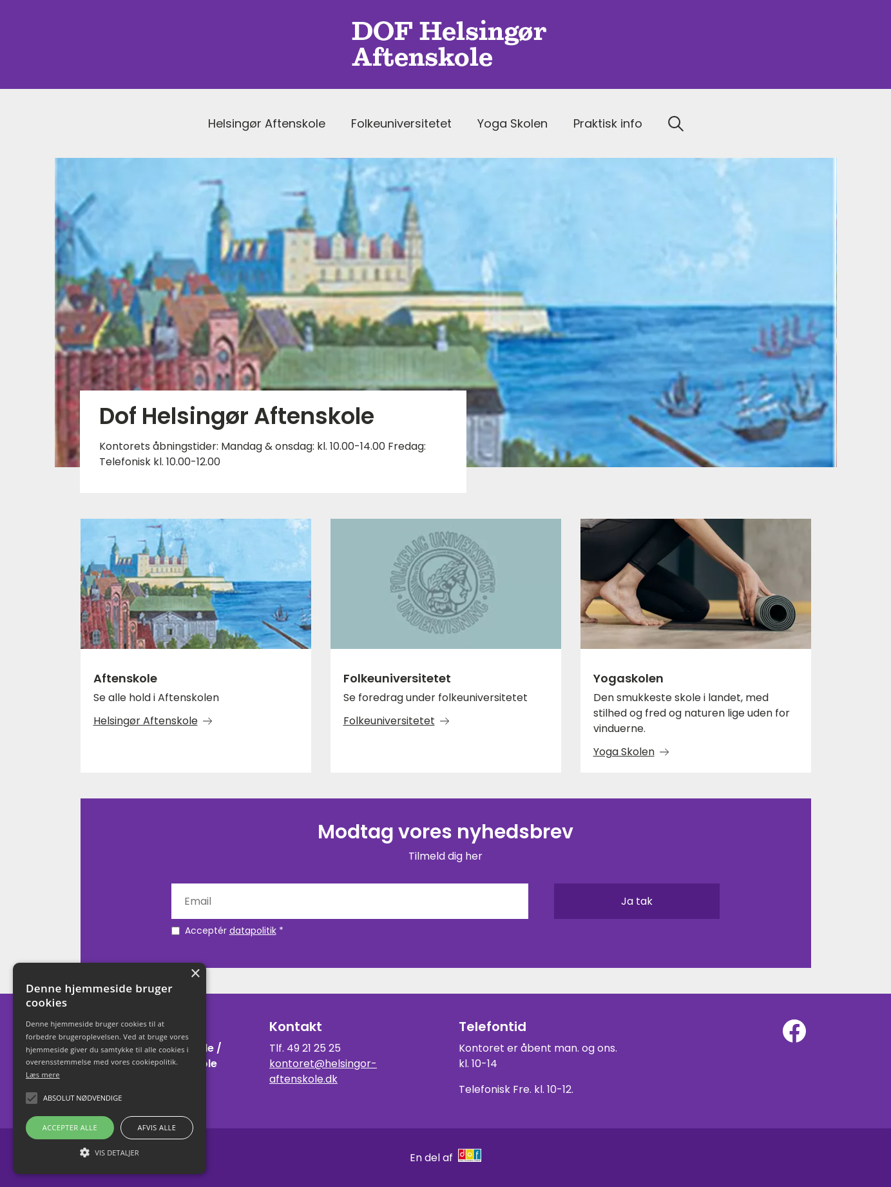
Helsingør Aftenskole (266, 123)
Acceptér (234, 930)
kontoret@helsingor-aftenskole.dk (323, 1071)
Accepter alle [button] (70, 1127)
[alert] (109, 1068)
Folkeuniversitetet (401, 123)
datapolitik (252, 930)
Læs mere (43, 1074)
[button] (109, 1151)
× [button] (195, 974)
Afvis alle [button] (156, 1127)
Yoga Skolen (512, 123)
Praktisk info (607, 123)
